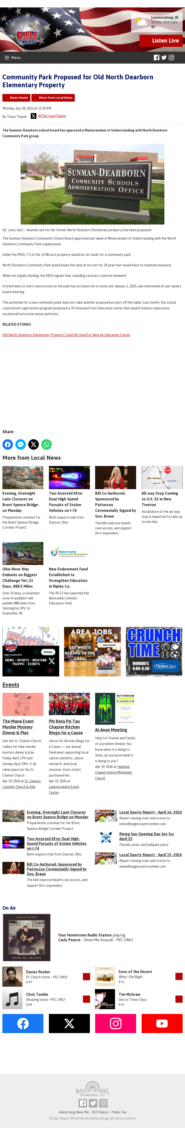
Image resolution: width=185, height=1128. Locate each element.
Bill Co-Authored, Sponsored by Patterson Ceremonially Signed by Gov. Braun (115, 492)
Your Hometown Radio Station (85, 935)
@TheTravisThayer (48, 116)
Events (10, 684)
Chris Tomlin (37, 994)
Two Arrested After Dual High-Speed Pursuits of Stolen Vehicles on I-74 (57, 843)
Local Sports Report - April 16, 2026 (150, 812)
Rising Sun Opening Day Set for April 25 (146, 836)
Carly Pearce (69, 940)
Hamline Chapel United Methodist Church (113, 772)
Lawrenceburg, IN (164, 17)
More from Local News (55, 97)
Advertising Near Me (74, 1112)
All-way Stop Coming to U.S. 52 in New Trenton (162, 486)
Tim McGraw (129, 994)
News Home (19, 97)
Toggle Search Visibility (180, 58)
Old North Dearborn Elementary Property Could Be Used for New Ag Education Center (66, 335)
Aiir (107, 1118)
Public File (119, 1112)
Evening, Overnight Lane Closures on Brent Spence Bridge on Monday (57, 814)
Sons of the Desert (135, 971)
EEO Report (100, 1112)
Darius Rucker (38, 972)
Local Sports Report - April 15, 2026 (150, 855)
